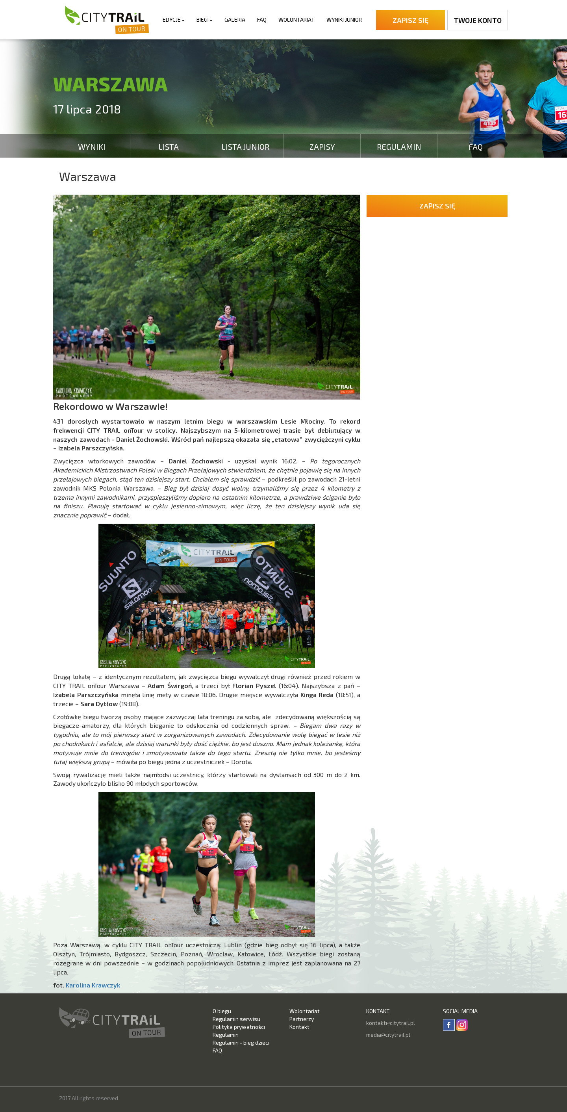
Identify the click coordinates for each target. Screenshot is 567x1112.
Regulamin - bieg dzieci (241, 1042)
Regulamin (399, 146)
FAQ (262, 19)
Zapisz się (410, 20)
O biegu (222, 1011)
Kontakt (299, 1026)
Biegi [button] (204, 19)
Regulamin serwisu (236, 1018)
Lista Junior (245, 146)
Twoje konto (478, 20)
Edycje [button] (174, 19)
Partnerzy (301, 1018)
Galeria (234, 19)
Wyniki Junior (344, 19)
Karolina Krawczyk (93, 985)
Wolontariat (296, 19)
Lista (168, 146)
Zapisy (322, 146)
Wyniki (92, 146)
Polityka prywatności (239, 1026)
